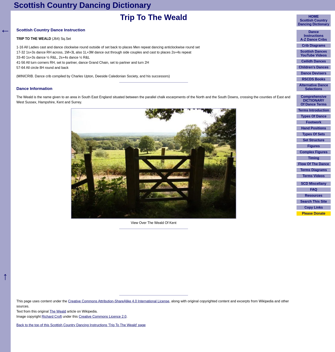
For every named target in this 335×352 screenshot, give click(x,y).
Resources (313, 195)
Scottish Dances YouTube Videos (313, 53)
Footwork (313, 122)
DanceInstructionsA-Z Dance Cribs (313, 35)
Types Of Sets (313, 134)
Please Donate (313, 213)
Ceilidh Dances (313, 61)
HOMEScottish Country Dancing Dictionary (313, 20)
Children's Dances (314, 67)
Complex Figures (314, 152)
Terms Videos (314, 176)
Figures (313, 146)
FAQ (313, 189)
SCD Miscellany (313, 183)
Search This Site (313, 201)
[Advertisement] (153, 262)
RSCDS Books (313, 79)
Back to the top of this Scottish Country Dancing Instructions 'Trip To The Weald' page (81, 325)
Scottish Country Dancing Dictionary (82, 5)
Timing (313, 158)
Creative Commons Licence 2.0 (102, 316)
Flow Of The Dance (313, 164)
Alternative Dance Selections (313, 87)
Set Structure (313, 140)
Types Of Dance (313, 116)
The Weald (58, 311)
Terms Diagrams (313, 170)
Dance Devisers (313, 73)
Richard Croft (52, 316)
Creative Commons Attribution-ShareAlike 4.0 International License (118, 301)
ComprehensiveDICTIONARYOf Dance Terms (314, 100)
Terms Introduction (313, 110)
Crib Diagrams (313, 45)
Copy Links (313, 207)
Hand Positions (313, 128)
